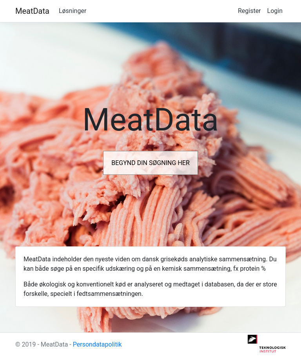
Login (275, 11)
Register (249, 11)
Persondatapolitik (97, 344)
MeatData (32, 11)
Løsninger (72, 11)
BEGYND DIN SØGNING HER (150, 163)
